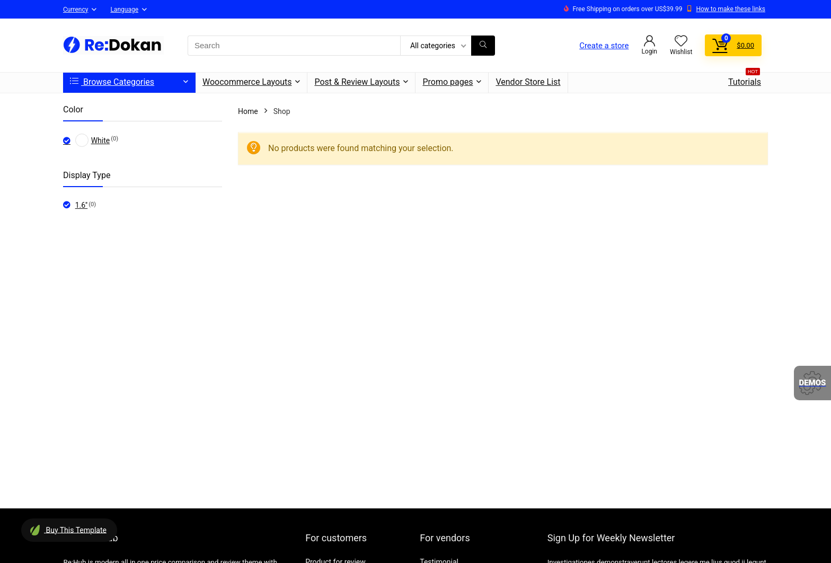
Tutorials (744, 80)
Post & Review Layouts (357, 82)
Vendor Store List (528, 82)
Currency (75, 9)
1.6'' (81, 205)
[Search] (483, 46)
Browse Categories (112, 82)
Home (248, 111)
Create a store (604, 45)
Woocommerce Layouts (246, 82)
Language (124, 9)
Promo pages (447, 82)
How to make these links (730, 9)
